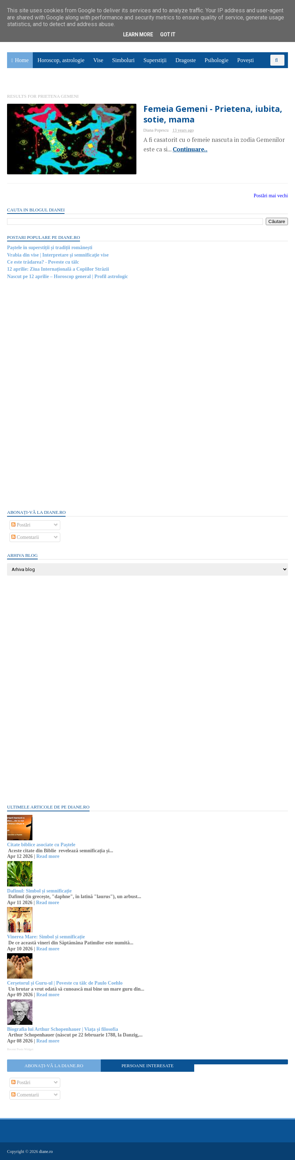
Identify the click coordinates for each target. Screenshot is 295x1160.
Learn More (138, 34)
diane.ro (46, 1151)
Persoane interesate (148, 1065)
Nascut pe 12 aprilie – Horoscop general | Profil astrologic (67, 276)
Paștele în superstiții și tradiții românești (49, 247)
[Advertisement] (60, 394)
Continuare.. (190, 149)
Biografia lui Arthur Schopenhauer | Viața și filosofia (62, 1029)
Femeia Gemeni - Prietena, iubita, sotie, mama (212, 114)
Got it (167, 34)
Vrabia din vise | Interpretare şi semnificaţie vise (58, 255)
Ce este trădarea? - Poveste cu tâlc (43, 262)
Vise (98, 60)
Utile (44, 76)
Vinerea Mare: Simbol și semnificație (46, 936)
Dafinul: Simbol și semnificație (39, 891)
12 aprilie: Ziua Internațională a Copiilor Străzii (58, 269)
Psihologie (216, 60)
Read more (47, 856)
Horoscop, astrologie (60, 60)
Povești (245, 60)
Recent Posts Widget (20, 1049)
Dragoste (186, 60)
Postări (20, 525)
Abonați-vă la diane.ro (54, 1065)
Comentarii (25, 537)
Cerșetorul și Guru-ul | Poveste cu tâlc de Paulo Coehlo (65, 983)
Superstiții (155, 60)
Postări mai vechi (271, 195)
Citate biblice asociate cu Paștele (41, 844)
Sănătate (20, 76)
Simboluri (123, 60)
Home (22, 60)
